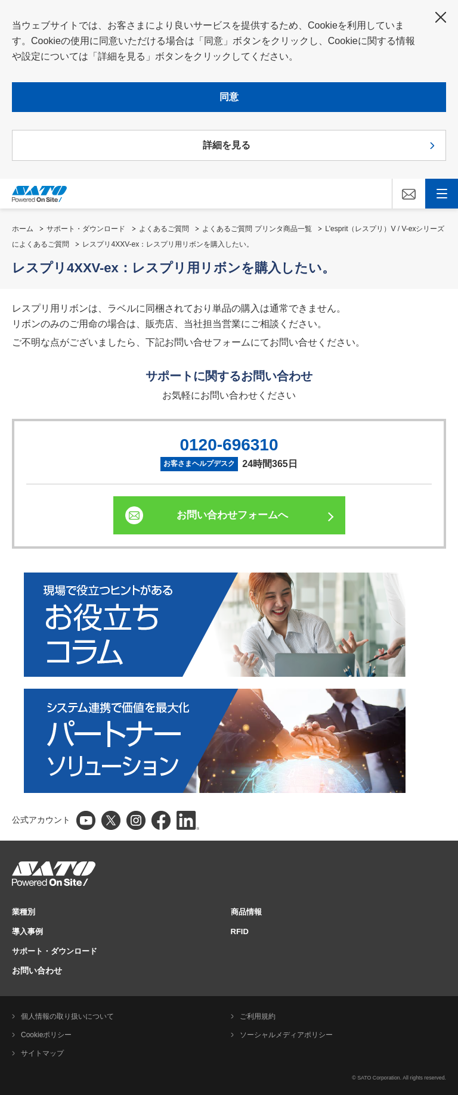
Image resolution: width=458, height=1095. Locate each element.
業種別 (23, 911)
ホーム (22, 229)
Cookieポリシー (46, 1035)
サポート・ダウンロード (86, 229)
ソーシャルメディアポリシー (286, 1035)
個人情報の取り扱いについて (67, 1016)
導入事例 (27, 931)
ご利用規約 (258, 1016)
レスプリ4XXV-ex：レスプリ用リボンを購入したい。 (167, 244)
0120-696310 (229, 444)
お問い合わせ (37, 970)
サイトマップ (42, 1053)
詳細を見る (226, 145)
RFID (240, 931)
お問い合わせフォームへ (232, 515)
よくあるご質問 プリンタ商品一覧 (256, 229)
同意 (229, 97)
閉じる (440, 17)
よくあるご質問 (164, 229)
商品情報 (246, 911)
